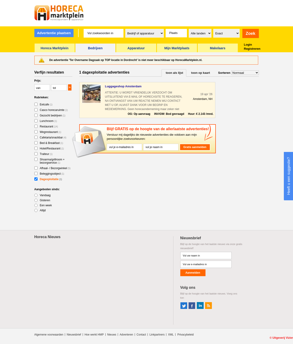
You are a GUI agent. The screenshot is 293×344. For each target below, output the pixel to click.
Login (248, 44)
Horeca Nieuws (47, 237)
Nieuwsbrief (74, 334)
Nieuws (111, 334)
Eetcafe (46, 104)
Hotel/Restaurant (52, 148)
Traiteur (46, 154)
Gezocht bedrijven (53, 115)
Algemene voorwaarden (48, 334)
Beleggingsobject (52, 173)
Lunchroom (48, 121)
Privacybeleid (185, 334)
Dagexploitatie (51, 179)
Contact (141, 334)
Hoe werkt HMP (94, 334)
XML (171, 334)
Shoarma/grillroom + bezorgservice (52, 161)
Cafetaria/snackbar (53, 137)
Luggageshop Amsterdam (123, 86)
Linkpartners (156, 334)
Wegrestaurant (50, 132)
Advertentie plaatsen (54, 33)
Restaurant (49, 126)
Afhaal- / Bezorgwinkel (55, 168)
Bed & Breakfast (51, 143)
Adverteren (126, 334)
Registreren (252, 48)
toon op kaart (200, 72)
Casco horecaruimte (54, 110)
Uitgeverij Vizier (282, 337)
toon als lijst (174, 72)
